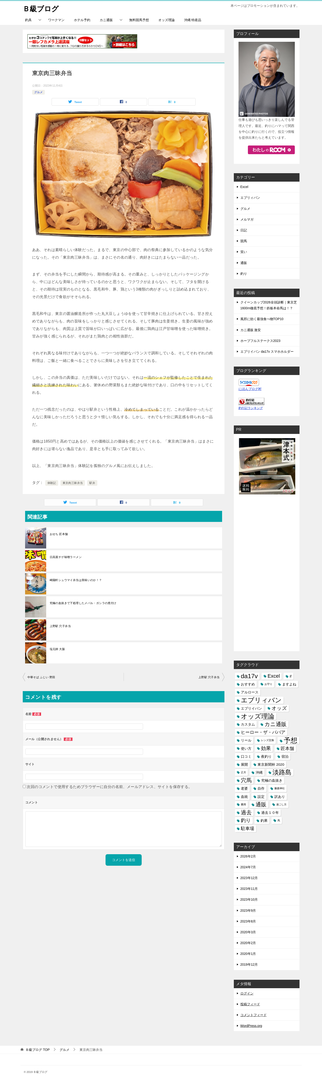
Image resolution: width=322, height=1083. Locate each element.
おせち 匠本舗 (59, 534)
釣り (243, 273)
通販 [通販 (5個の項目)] (261, 804)
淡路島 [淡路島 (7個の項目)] (282, 772)
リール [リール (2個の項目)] (246, 740)
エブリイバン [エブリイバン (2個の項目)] (251, 708)
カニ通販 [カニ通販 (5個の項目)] (276, 724)
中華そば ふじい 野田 (41, 677)
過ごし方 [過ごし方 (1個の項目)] (281, 804)
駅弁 (92, 482)
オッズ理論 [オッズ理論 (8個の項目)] (257, 716)
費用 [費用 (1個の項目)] (243, 804)
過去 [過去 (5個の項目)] (246, 812)
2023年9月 (248, 910)
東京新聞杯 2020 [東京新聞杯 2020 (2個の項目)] (271, 764)
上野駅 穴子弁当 (60, 626)
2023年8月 (248, 921)
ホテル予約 (82, 20)
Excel (244, 187)
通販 (243, 262)
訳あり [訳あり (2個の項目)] (279, 796)
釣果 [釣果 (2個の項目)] (264, 821)
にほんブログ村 (250, 389)
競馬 (243, 241)
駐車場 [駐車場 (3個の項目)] (247, 828)
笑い (243, 252)
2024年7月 (248, 867)
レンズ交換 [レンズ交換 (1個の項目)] (267, 740)
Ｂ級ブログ (41, 8)
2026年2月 (248, 856)
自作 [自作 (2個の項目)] (261, 788)
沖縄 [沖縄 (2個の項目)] (259, 772)
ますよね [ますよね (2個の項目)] (289, 684)
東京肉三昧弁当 (73, 482)
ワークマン (56, 20)
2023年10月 (249, 899)
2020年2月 (248, 943)
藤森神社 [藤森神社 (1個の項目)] (279, 788)
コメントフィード (253, 1015)
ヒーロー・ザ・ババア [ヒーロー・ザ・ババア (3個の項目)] (263, 732)
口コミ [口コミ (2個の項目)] (246, 756)
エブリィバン (250, 197)
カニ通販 (106, 20)
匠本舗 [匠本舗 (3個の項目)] (287, 748)
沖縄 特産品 (192, 20)
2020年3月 (248, 932)
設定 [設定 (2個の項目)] (261, 796)
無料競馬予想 (139, 20)
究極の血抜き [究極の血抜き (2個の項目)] (271, 780)
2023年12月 (249, 878)
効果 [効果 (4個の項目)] (266, 748)
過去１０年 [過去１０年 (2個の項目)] (270, 813)
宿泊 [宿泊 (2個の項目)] (284, 756)
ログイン (247, 993)
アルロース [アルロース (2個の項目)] (249, 692)
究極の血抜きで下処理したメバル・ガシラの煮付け (83, 603)
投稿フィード (250, 1004)
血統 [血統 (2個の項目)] (244, 796)
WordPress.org (251, 1026)
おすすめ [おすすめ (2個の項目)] (248, 684)
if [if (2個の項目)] (291, 676)
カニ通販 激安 (250, 330)
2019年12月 (249, 964)
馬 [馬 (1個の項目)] (278, 820)
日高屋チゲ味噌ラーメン (66, 557)
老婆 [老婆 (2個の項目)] (244, 788)
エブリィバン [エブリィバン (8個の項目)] (261, 700)
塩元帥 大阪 (57, 649)
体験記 (51, 482)
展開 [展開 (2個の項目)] (244, 764)
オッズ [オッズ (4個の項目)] (279, 708)
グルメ (38, 92)
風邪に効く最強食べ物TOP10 (262, 319)
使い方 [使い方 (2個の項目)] (246, 748)
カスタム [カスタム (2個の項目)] (248, 724)
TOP (37, 1050)
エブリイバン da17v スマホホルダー (267, 351)
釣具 (28, 20)
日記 (243, 230)
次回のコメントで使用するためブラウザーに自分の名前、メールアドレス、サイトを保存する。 (109, 786)
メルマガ (247, 219)
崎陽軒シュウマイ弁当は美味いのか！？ (76, 580)
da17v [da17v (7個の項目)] (249, 676)
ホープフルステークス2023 (260, 340)
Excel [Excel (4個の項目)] (274, 676)
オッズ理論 (166, 20)
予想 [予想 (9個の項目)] (290, 740)
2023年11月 (249, 889)
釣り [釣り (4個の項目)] (246, 820)
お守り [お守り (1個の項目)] (268, 684)
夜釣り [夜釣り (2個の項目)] (266, 756)
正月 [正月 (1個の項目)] (243, 772)
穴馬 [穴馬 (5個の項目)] (246, 780)
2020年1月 (248, 954)
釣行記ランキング (251, 408)
